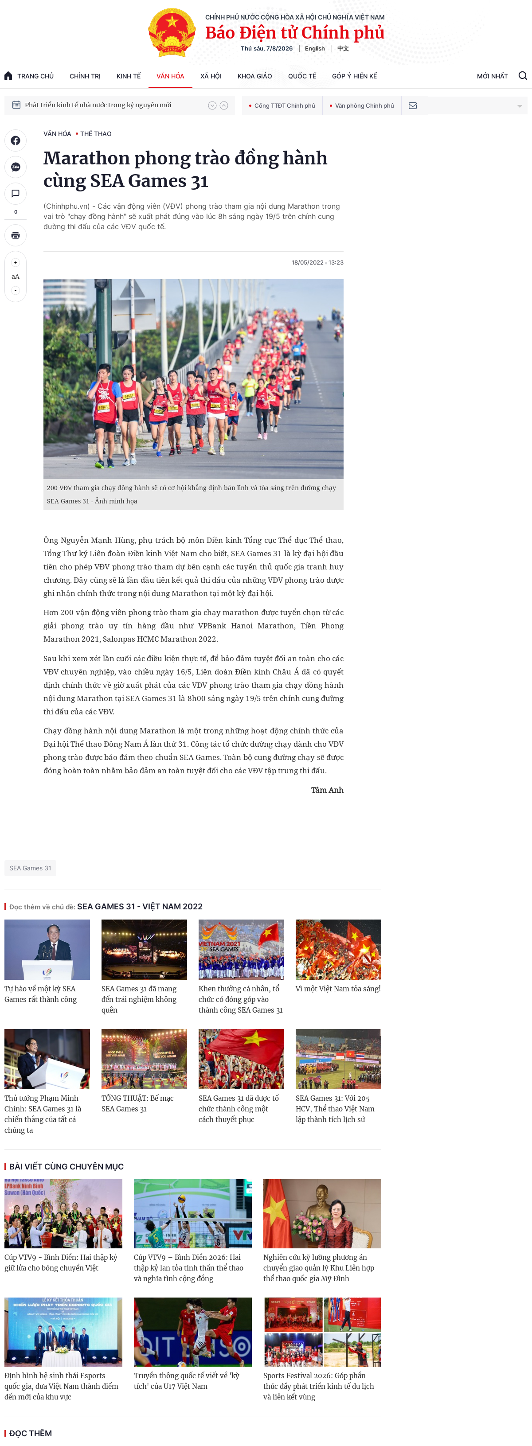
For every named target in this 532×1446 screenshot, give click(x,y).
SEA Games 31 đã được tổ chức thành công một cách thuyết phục (239, 1109)
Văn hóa (170, 76)
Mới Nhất (492, 76)
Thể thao (96, 133)
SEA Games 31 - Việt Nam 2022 (106, 906)
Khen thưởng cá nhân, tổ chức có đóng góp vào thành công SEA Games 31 (241, 999)
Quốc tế (302, 76)
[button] (212, 105)
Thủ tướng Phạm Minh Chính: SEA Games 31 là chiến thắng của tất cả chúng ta (42, 1114)
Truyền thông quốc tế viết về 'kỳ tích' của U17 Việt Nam (186, 1381)
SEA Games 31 (30, 868)
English (315, 48)
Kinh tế (129, 76)
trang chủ (29, 75)
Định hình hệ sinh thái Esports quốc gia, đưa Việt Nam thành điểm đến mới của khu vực (61, 1386)
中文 (343, 48)
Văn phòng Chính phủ (362, 105)
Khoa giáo (255, 76)
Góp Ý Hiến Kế (354, 76)
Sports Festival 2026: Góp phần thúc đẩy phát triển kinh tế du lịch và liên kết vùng (318, 1386)
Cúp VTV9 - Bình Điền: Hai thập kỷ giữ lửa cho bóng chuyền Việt (60, 1262)
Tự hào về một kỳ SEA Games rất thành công (40, 994)
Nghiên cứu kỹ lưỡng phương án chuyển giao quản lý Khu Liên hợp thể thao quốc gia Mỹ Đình (318, 1268)
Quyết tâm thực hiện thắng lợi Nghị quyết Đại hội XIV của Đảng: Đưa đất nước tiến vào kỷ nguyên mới (112, 105)
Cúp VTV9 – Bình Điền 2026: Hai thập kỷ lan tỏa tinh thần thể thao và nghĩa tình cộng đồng (188, 1268)
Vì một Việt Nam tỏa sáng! (338, 989)
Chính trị (85, 76)
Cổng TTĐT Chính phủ (282, 105)
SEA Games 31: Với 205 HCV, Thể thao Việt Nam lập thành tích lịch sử (335, 1109)
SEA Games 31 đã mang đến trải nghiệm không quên (139, 999)
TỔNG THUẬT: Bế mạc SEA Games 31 (138, 1103)
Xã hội (211, 76)
